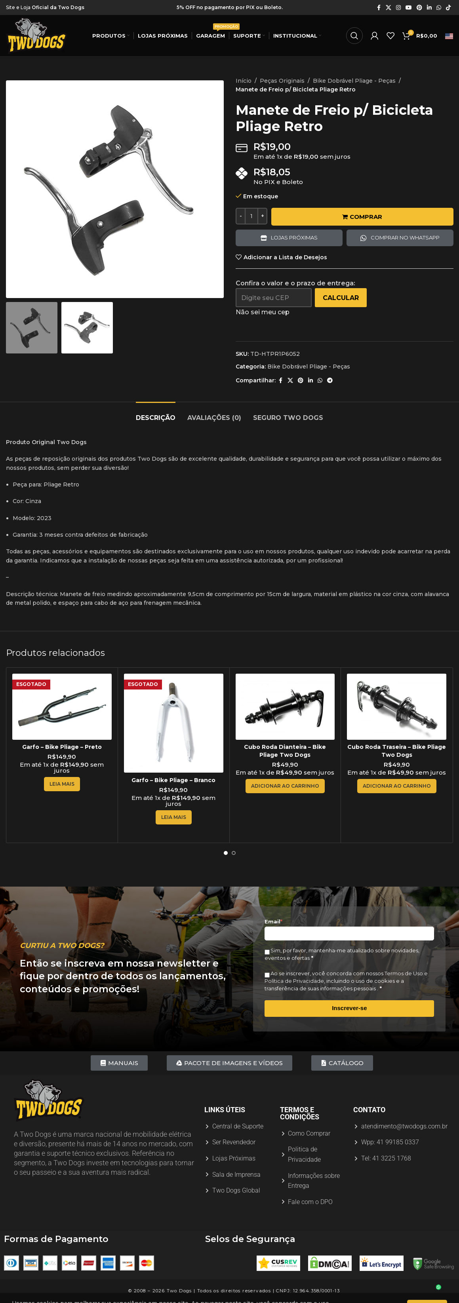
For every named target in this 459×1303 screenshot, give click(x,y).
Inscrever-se (349, 1008)
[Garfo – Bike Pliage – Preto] (62, 707)
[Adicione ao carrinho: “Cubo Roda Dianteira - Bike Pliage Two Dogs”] (285, 786)
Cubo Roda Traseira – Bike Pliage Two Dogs (396, 750)
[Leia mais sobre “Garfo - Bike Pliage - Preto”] (62, 784)
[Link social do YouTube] (408, 7)
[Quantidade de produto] (251, 216)
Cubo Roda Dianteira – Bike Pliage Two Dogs (285, 750)
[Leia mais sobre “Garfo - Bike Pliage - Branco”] (174, 817)
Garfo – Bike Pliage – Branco (173, 780)
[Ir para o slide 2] (234, 853)
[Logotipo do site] (36, 35)
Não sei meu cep (262, 312)
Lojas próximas (293, 238)
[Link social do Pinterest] (419, 7)
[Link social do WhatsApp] (439, 7)
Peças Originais (282, 80)
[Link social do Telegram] (330, 380)
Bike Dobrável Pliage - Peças (354, 80)
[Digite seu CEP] (274, 297)
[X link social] (388, 7)
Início (243, 80)
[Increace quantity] (262, 216)
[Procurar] (354, 36)
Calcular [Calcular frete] (341, 298)
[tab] (155, 414)
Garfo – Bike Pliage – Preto (62, 746)
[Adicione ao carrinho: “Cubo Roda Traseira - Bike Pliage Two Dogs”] (396, 786)
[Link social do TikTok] (448, 7)
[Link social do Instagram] (398, 7)
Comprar (362, 216)
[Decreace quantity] (241, 216)
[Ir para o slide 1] (226, 853)
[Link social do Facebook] (378, 7)
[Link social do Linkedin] (429, 7)
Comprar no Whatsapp (404, 238)
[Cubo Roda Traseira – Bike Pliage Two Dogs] (396, 707)
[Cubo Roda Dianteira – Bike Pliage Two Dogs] (285, 707)
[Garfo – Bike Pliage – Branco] (173, 723)
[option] (111, 290)
